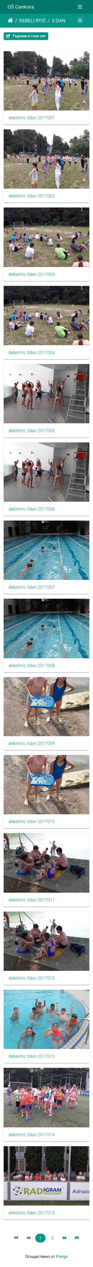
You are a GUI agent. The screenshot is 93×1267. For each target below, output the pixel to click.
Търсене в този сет (26, 36)
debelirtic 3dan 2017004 (32, 352)
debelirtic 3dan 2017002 (32, 196)
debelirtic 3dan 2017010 (32, 821)
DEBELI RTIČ (32, 21)
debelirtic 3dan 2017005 (32, 430)
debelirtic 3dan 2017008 (32, 665)
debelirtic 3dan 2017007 (32, 587)
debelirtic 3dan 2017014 (32, 1134)
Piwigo (62, 1256)
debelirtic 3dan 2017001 (32, 117)
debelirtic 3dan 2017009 (32, 743)
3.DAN (58, 21)
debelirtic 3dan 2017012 (32, 978)
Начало (10, 20)
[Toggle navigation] (80, 7)
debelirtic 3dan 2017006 (32, 509)
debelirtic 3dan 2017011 (32, 900)
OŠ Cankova (21, 7)
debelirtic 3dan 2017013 (32, 1056)
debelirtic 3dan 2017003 (32, 274)
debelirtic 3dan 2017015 (32, 1212)
